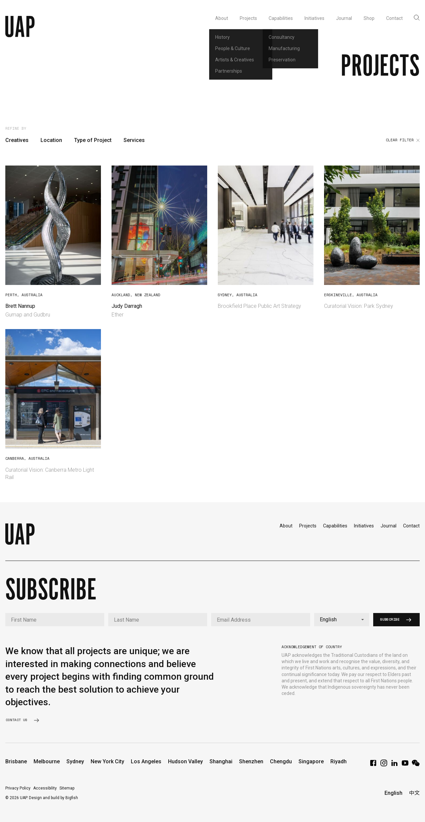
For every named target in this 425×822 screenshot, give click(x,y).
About (286, 525)
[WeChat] (416, 765)
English (393, 793)
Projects (307, 525)
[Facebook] (373, 765)
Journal (388, 525)
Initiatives (364, 525)
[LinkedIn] (394, 765)
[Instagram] (384, 765)
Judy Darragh (127, 306)
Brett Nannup (20, 306)
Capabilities (335, 525)
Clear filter (403, 140)
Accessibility (45, 788)
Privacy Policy (18, 788)
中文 (414, 793)
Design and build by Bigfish (53, 797)
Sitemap (66, 788)
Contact (411, 525)
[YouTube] (405, 765)
